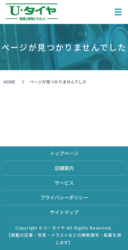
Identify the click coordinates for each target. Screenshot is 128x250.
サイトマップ (64, 212)
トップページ (64, 153)
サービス (64, 182)
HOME (9, 81)
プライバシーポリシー (64, 197)
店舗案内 (64, 168)
